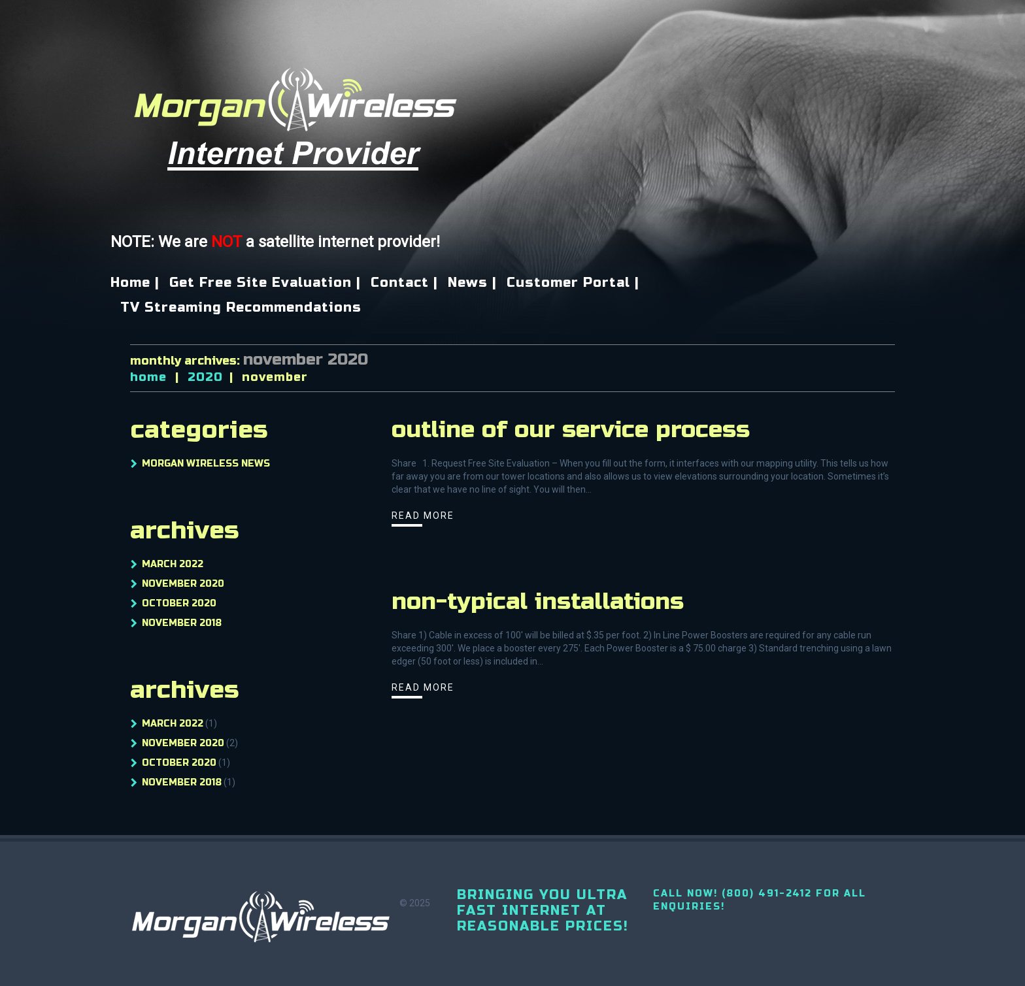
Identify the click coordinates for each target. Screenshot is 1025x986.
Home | (135, 283)
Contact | (404, 283)
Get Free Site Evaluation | (265, 283)
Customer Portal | (573, 283)
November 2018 (182, 623)
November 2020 (183, 583)
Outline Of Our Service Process (571, 430)
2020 (205, 377)
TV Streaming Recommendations (240, 308)
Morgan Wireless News (206, 463)
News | (472, 283)
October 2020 (179, 603)
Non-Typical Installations (538, 601)
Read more (423, 515)
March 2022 (172, 564)
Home (148, 377)
